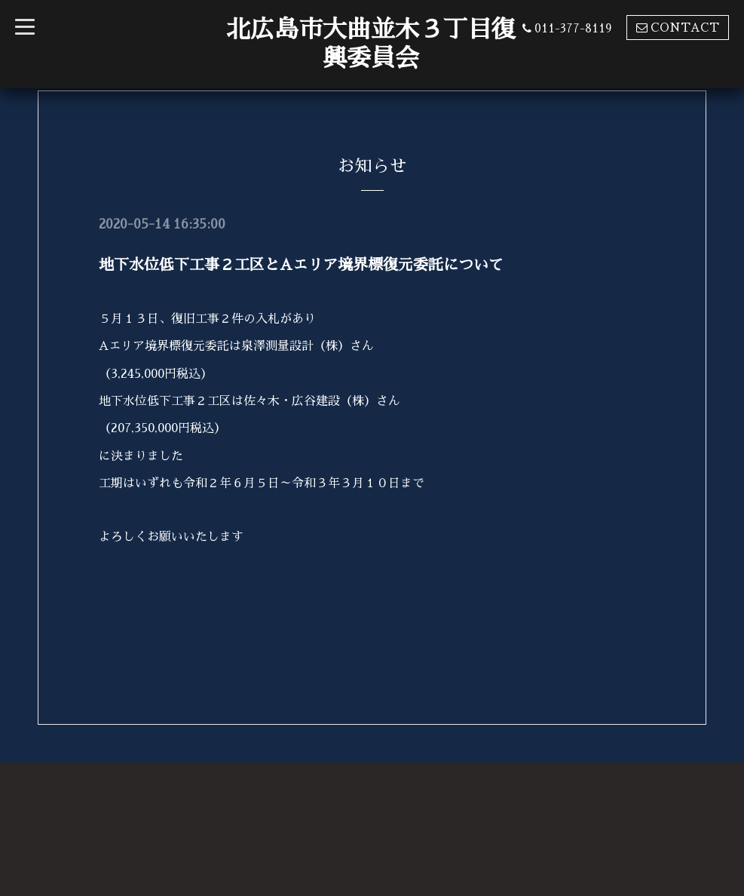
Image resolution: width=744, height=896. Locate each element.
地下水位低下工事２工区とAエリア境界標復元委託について (301, 264)
